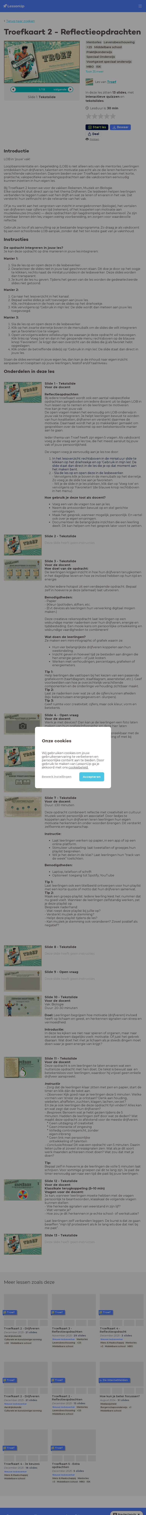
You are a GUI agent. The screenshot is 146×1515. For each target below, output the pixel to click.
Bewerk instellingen (56, 776)
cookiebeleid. (78, 767)
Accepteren (92, 777)
